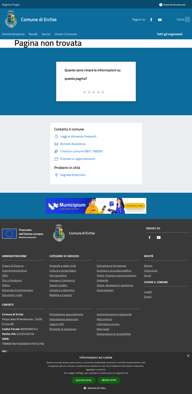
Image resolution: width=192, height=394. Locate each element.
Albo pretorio (104, 319)
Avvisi (147, 275)
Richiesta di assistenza (62, 329)
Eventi (148, 296)
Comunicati (150, 270)
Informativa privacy (108, 324)
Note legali (103, 329)
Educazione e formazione (111, 266)
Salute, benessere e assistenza (115, 285)
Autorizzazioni (105, 290)
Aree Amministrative (14, 270)
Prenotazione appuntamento (66, 314)
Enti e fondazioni (12, 280)
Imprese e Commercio (62, 280)
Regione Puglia (11, 4)
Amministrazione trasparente (114, 314)
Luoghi (148, 292)
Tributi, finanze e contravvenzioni (116, 275)
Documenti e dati (12, 295)
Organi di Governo (13, 266)
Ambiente (102, 280)
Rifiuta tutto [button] (109, 380)
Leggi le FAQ (56, 324)
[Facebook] (144, 19)
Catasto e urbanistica (62, 290)
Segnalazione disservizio (63, 319)
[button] (96, 388)
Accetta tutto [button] (83, 380)
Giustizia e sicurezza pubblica (114, 270)
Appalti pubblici (58, 285)
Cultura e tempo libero (62, 270)
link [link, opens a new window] (126, 373)
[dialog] (96, 373)
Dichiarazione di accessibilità (114, 334)
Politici (6, 285)
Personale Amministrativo (17, 290)
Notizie (148, 266)
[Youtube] (153, 19)
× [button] (188, 356)
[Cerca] (186, 19)
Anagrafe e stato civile (62, 266)
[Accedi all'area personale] (172, 5)
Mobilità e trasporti (60, 295)
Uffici (5, 275)
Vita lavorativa (58, 275)
